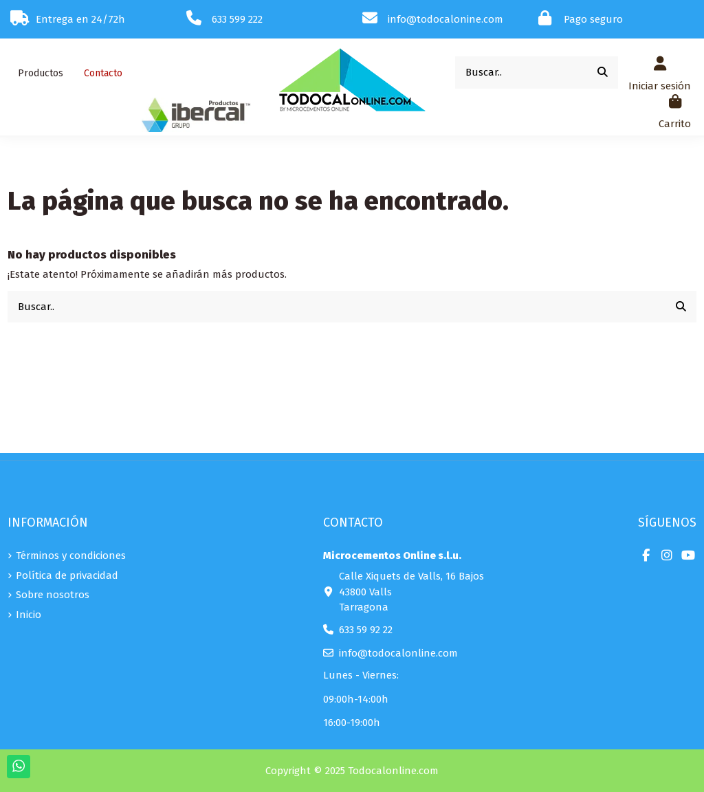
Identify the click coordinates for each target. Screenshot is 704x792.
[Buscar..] (602, 72)
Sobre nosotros (52, 594)
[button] (41, 73)
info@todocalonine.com (445, 19)
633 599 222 (237, 19)
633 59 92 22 (366, 630)
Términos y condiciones (71, 555)
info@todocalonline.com (398, 653)
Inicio (28, 614)
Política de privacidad (67, 575)
